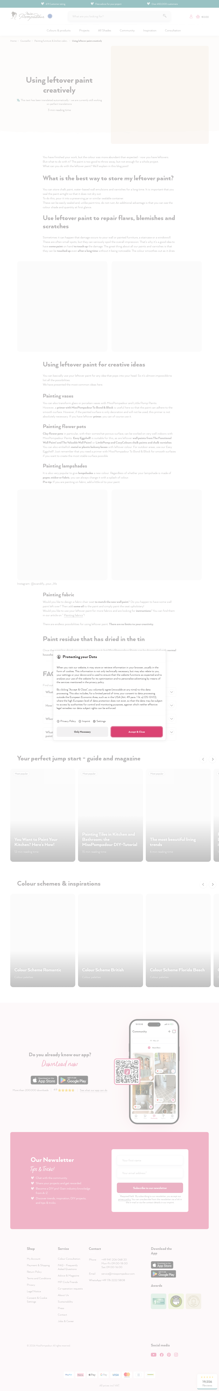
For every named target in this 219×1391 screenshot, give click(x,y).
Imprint (84, 721)
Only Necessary (82, 731)
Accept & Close (136, 731)
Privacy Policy (66, 721)
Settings (99, 721)
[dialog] (109, 695)
